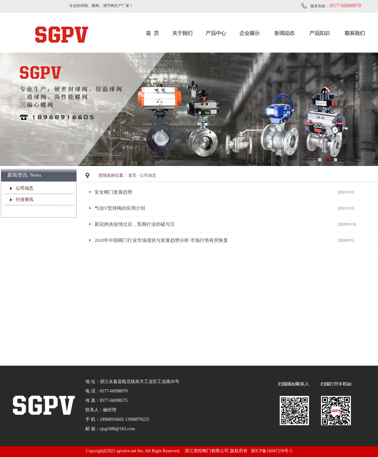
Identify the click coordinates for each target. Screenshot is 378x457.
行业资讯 (24, 199)
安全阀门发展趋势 (113, 192)
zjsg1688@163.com (117, 428)
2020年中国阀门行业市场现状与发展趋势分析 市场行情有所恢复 (161, 240)
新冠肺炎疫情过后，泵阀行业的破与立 (134, 224)
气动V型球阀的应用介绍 (119, 208)
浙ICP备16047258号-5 (271, 450)
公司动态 (24, 188)
